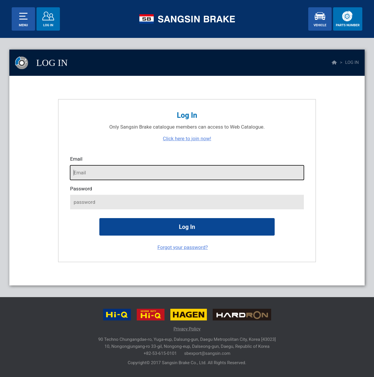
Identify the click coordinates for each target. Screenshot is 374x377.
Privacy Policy (187, 329)
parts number (347, 25)
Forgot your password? (182, 247)
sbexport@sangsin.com (207, 353)
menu (23, 25)
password (81, 189)
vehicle (320, 25)
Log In (48, 25)
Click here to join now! (187, 138)
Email (76, 159)
